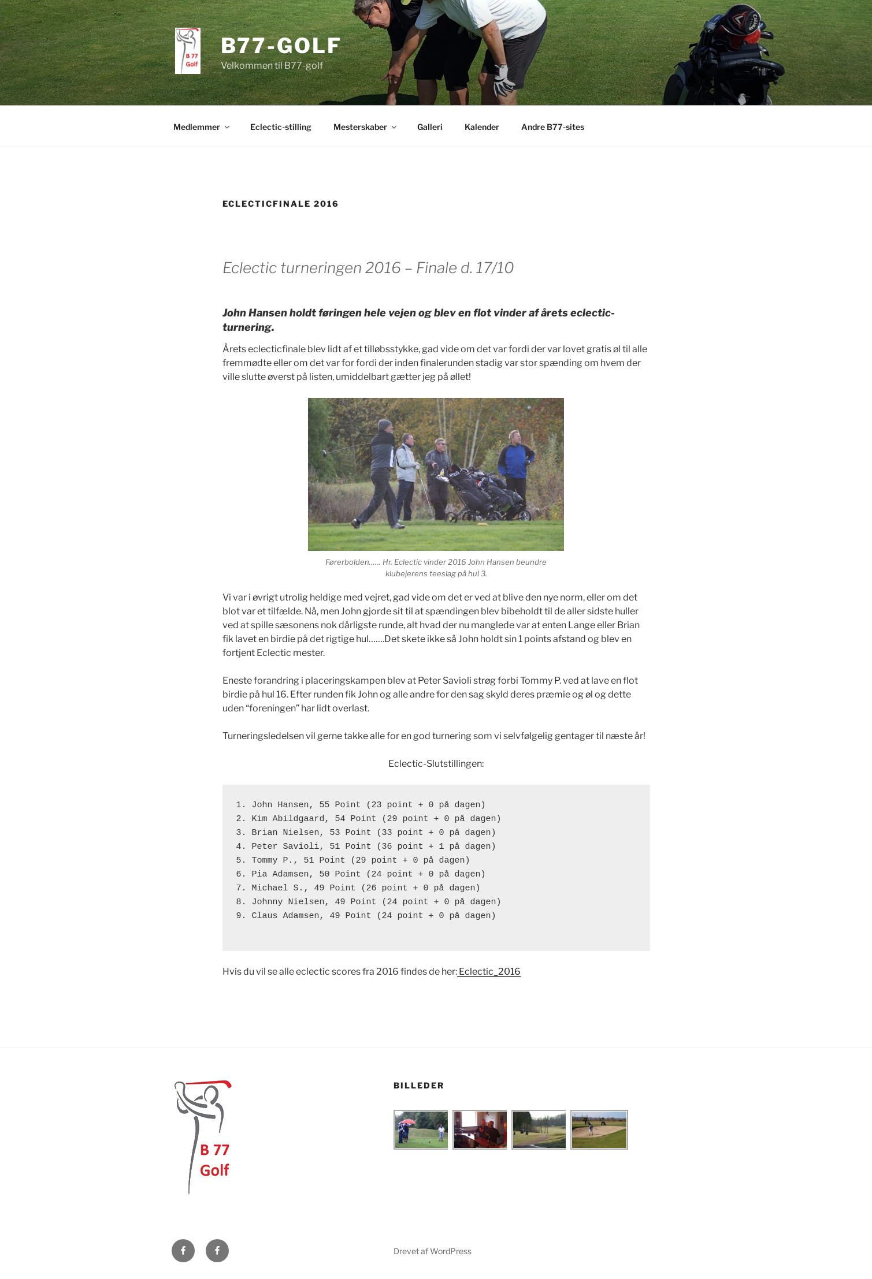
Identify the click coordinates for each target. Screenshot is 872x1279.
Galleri (430, 127)
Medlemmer (202, 127)
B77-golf (281, 45)
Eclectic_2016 (489, 971)
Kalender (482, 127)
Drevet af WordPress (433, 1251)
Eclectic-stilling (280, 127)
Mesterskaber (365, 127)
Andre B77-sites (552, 127)
